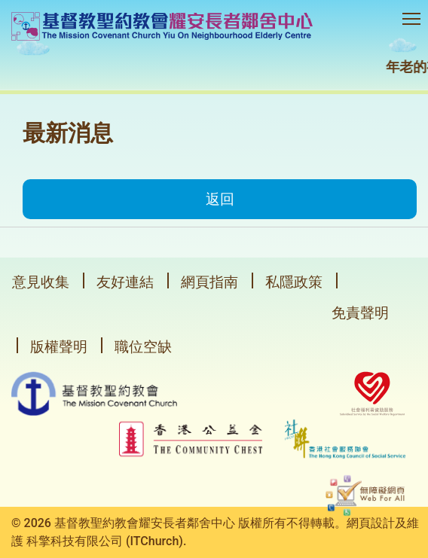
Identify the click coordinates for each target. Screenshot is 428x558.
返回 (220, 199)
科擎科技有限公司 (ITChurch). (106, 541)
